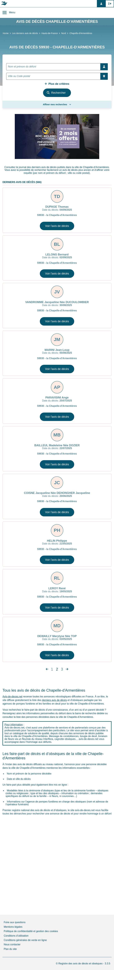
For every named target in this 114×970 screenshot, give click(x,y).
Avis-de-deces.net (12, 696)
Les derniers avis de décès (25, 33)
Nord (63, 33)
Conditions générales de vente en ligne (25, 940)
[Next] (47, 669)
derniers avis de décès (54, 700)
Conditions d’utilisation (16, 935)
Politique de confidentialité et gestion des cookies (31, 931)
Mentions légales (13, 926)
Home (6, 33)
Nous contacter (12, 944)
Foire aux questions (15, 922)
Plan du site (10, 949)
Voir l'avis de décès (57, 226)
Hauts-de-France (50, 33)
